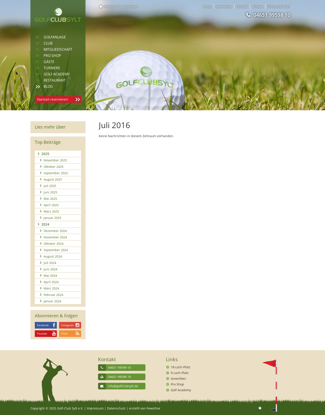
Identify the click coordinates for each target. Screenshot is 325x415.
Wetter (110, 6)
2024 (45, 224)
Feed (64, 333)
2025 (45, 153)
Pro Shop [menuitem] (52, 55)
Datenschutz (116, 408)
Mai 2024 (50, 275)
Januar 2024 (52, 301)
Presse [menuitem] (207, 6)
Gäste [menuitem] (49, 61)
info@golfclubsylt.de (123, 386)
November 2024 (55, 237)
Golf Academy (181, 390)
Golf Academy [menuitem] (57, 74)
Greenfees (178, 378)
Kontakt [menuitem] (242, 6)
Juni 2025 (50, 192)
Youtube (42, 333)
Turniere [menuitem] (52, 67)
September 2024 (56, 250)
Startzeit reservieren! (52, 99)
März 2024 (51, 288)
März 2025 (51, 211)
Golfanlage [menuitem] (55, 37)
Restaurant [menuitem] (55, 80)
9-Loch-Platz (180, 373)
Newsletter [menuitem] (224, 6)
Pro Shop (177, 384)
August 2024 (53, 256)
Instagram (67, 325)
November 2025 (55, 160)
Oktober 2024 (53, 243)
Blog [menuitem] (48, 86)
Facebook (43, 325)
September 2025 (56, 173)
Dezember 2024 (55, 231)
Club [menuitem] (48, 43)
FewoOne (153, 408)
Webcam (131, 6)
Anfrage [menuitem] (258, 6)
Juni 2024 (50, 269)
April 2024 (51, 282)
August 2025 (53, 179)
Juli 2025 (50, 186)
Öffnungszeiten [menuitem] (278, 6)
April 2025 (51, 205)
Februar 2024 (53, 295)
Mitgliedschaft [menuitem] (58, 49)
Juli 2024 (50, 263)
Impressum (95, 408)
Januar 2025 (52, 218)
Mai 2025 (50, 198)
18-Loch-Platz (180, 367)
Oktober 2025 (53, 167)
